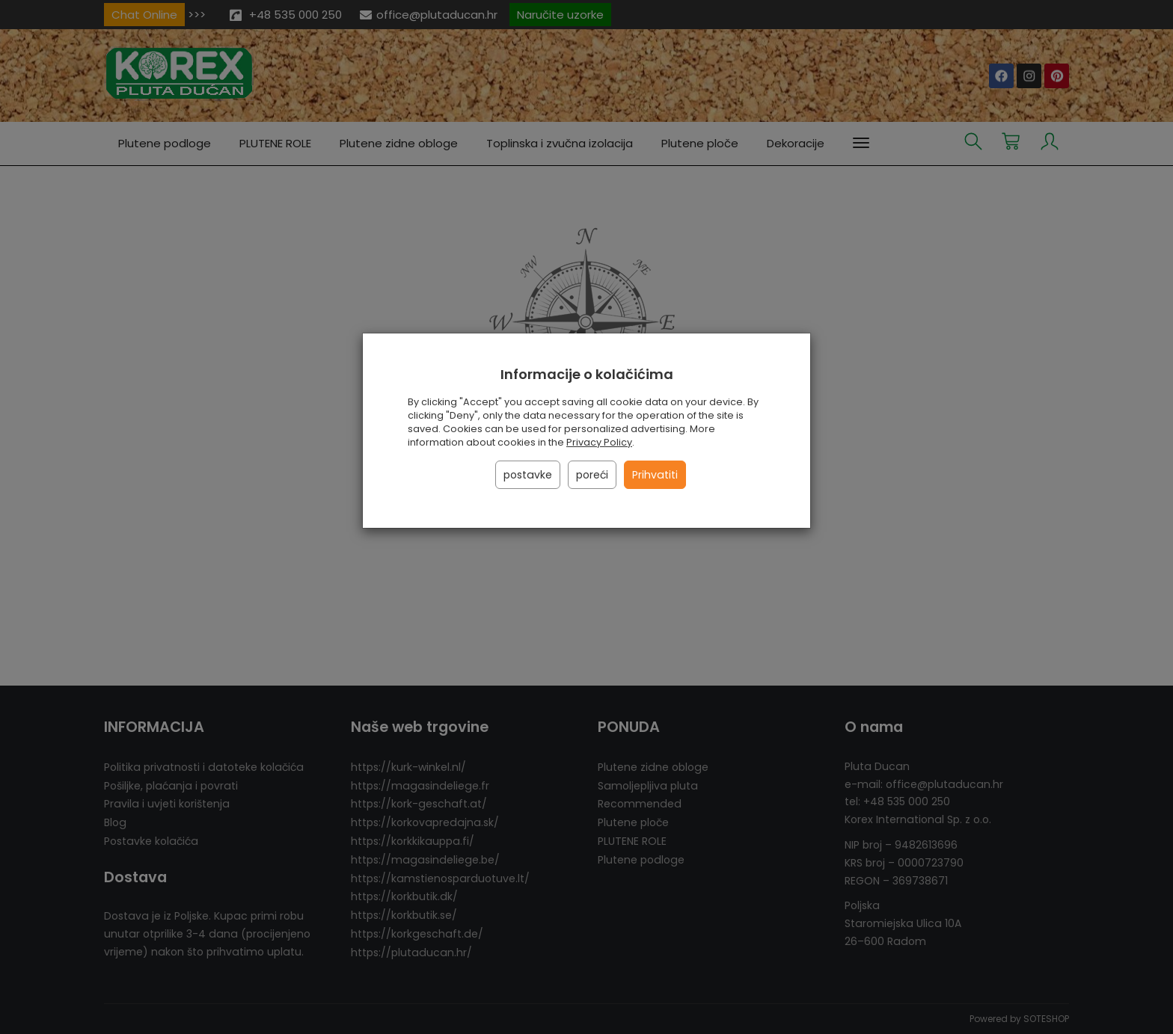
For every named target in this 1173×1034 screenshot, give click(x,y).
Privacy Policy (599, 442)
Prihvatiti (655, 474)
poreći (592, 474)
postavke (527, 474)
